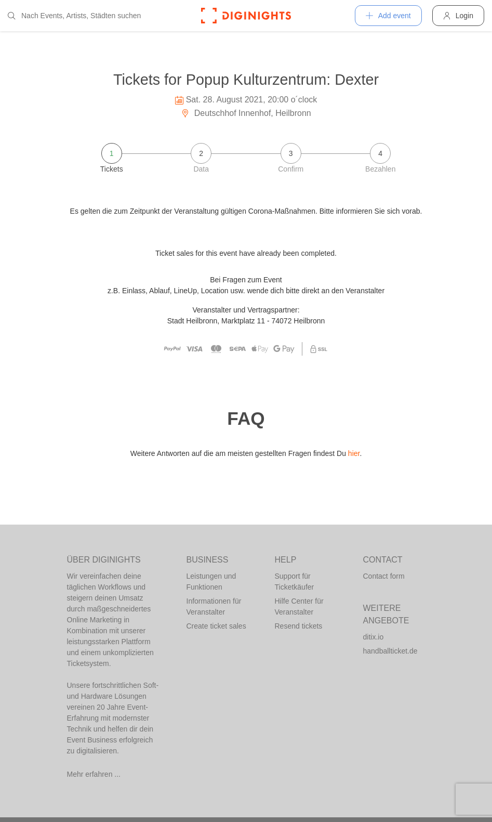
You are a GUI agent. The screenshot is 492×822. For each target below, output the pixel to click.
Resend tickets (299, 626)
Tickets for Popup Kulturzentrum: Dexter (246, 79)
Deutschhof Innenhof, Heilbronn (246, 113)
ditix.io (373, 637)
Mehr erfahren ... (94, 774)
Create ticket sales (216, 626)
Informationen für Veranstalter (214, 606)
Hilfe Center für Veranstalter (299, 606)
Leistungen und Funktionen (211, 581)
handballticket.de (390, 651)
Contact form (384, 576)
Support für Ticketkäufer (294, 581)
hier (354, 453)
